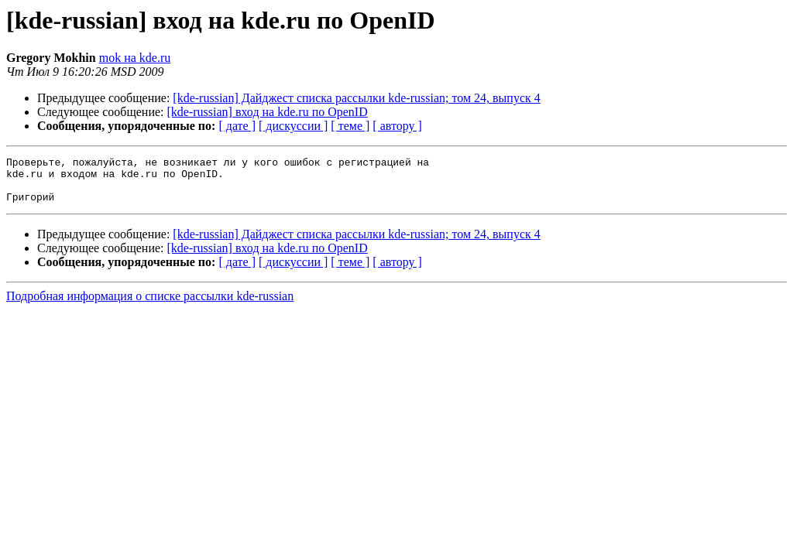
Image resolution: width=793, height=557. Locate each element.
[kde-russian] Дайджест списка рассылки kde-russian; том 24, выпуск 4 (356, 97)
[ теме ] (350, 125)
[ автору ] (396, 125)
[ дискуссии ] (293, 125)
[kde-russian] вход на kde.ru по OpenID (267, 111)
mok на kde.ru (135, 57)
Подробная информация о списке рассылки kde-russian (150, 305)
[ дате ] (237, 125)
